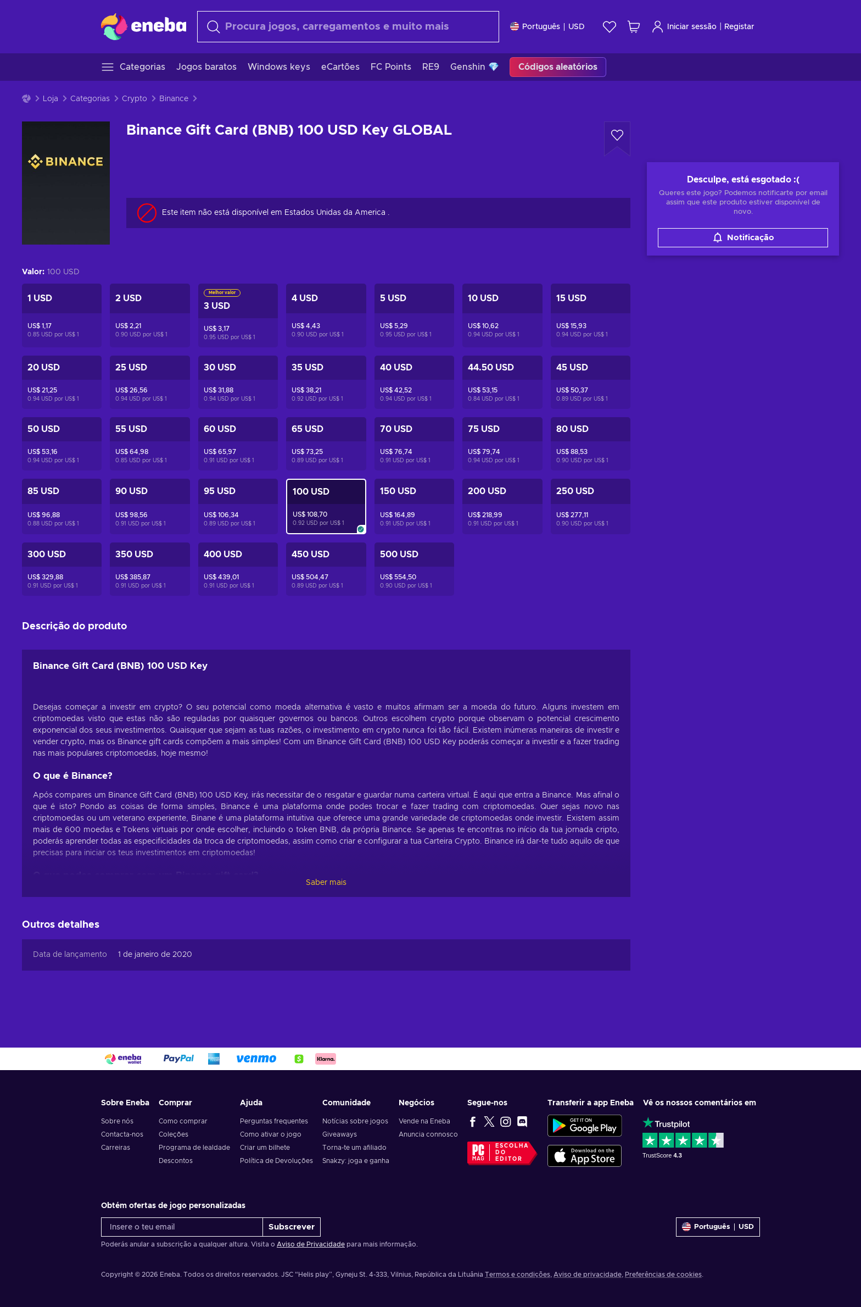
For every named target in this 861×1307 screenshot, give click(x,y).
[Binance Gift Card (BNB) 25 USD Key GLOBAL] (149, 382)
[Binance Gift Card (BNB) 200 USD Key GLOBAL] (502, 506)
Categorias (90, 99)
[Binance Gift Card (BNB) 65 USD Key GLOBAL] (326, 443)
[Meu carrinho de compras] (634, 26)
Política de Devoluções (276, 1161)
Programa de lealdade (194, 1147)
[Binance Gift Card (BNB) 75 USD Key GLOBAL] (502, 443)
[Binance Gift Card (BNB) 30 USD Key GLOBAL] (238, 382)
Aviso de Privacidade (311, 1244)
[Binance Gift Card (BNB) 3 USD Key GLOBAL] (238, 315)
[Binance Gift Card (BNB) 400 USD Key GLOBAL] (238, 569)
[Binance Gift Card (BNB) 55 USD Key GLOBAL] (149, 443)
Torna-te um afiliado (354, 1147)
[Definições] (547, 26)
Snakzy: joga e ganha (355, 1161)
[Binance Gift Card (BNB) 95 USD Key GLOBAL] (238, 506)
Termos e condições (517, 1274)
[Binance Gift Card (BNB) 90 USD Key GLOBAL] (149, 506)
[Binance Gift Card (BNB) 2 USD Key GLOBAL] (149, 315)
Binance (173, 99)
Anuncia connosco (428, 1134)
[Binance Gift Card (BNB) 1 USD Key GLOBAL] (62, 315)
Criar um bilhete (265, 1147)
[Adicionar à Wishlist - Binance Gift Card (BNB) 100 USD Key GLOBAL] (617, 139)
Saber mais (326, 883)
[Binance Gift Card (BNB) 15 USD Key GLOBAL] (590, 315)
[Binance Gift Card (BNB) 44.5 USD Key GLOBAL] (502, 382)
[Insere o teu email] (182, 1227)
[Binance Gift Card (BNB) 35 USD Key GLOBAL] (326, 382)
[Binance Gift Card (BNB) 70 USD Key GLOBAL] (414, 443)
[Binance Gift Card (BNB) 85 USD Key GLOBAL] (62, 506)
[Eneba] (143, 26)
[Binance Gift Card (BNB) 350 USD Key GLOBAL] (149, 569)
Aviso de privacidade (588, 1274)
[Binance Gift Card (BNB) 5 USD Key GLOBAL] (414, 315)
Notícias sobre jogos (355, 1121)
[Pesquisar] (348, 27)
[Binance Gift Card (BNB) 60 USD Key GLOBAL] (238, 443)
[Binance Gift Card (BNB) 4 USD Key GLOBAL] (326, 315)
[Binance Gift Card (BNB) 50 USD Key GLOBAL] (62, 443)
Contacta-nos (122, 1134)
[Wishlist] (609, 26)
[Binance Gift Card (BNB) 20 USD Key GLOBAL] (62, 382)
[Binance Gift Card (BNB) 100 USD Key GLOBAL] (326, 506)
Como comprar (183, 1121)
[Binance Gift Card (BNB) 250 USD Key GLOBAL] (590, 506)
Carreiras (115, 1147)
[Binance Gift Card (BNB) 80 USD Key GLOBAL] (590, 443)
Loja (50, 99)
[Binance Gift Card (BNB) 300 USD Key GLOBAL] (62, 569)
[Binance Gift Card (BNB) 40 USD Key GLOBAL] (414, 382)
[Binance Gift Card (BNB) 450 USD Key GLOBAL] (326, 569)
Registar (739, 27)
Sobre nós (117, 1121)
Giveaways (339, 1134)
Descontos (176, 1161)
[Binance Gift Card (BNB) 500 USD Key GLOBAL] (414, 569)
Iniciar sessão (684, 27)
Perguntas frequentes (274, 1121)
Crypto (134, 99)
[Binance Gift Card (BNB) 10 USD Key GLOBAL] (502, 315)
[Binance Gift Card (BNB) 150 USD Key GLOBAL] (414, 506)
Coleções (173, 1134)
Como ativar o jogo (270, 1134)
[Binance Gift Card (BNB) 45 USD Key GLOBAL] (590, 382)
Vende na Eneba (424, 1121)
